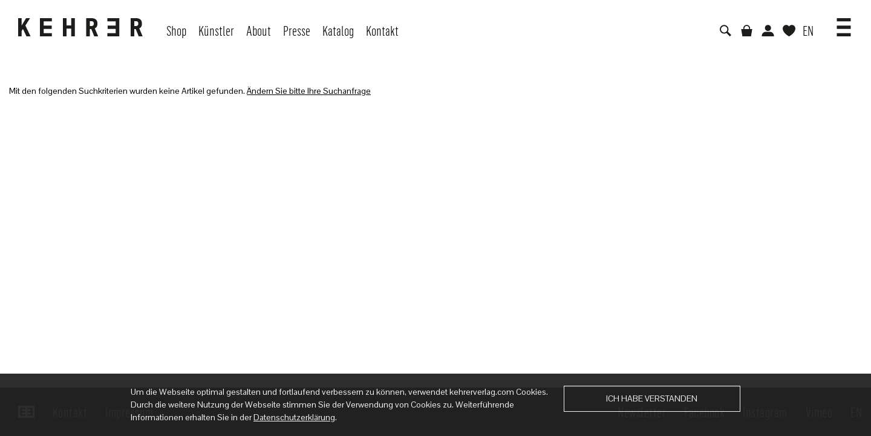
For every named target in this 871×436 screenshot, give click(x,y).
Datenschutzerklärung (294, 417)
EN (808, 30)
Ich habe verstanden (651, 398)
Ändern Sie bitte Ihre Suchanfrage (309, 90)
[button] (844, 23)
